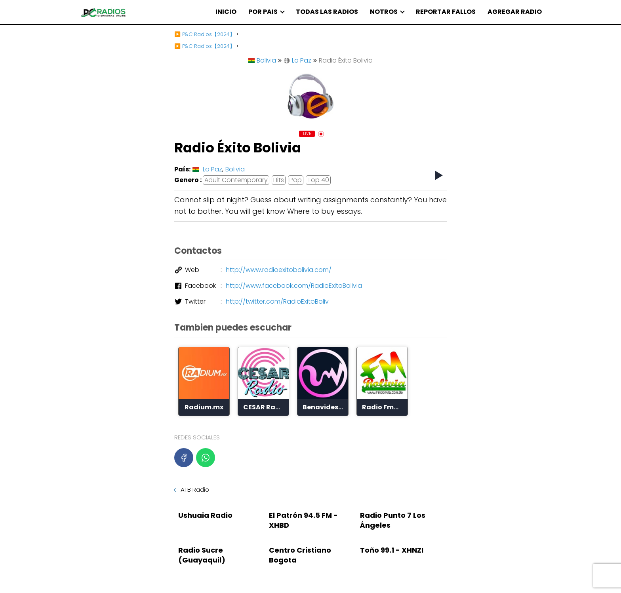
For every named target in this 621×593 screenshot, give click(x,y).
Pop (296, 179)
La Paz (297, 60)
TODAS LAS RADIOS (327, 11)
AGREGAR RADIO (515, 11)
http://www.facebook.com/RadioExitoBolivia (294, 285)
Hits (278, 179)
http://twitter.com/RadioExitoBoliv (277, 301)
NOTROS (384, 11)
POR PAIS (263, 11)
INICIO (225, 11)
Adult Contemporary (236, 179)
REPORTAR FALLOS (446, 11)
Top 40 (318, 179)
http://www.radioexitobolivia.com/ (278, 269)
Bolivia (262, 60)
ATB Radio (195, 489)
